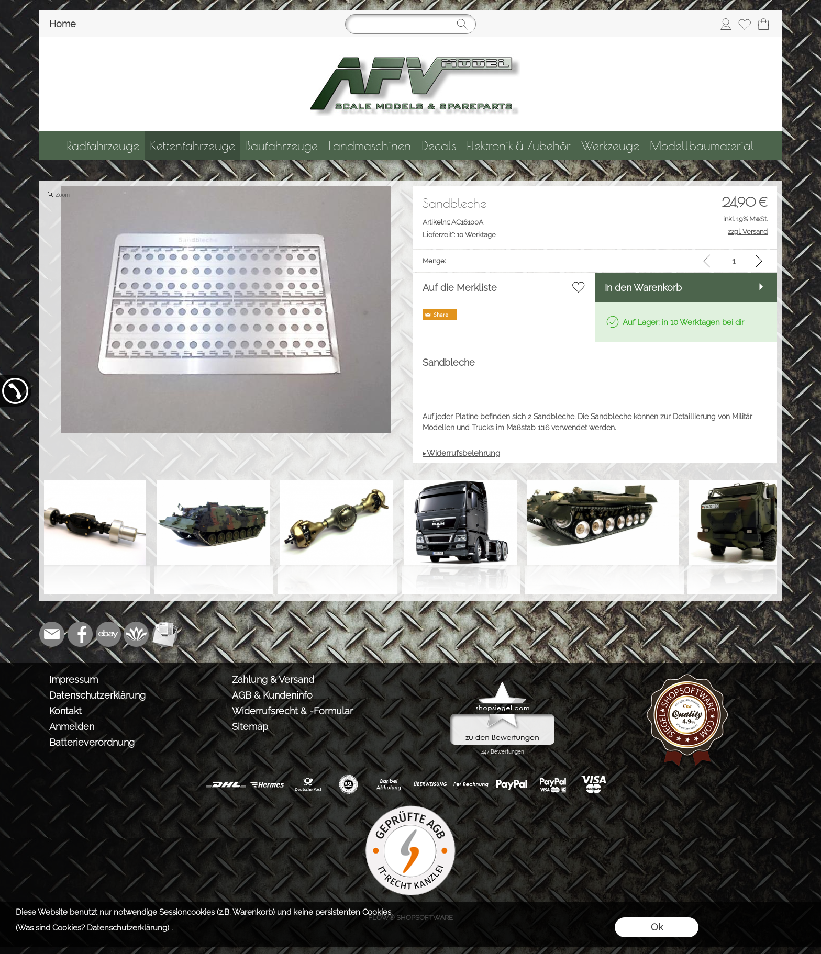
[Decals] (438, 145)
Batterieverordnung (92, 742)
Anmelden (71, 726)
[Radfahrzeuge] (103, 145)
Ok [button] (657, 927)
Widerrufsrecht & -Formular (292, 710)
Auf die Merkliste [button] (460, 287)
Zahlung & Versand (273, 679)
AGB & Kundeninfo (272, 695)
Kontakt (65, 710)
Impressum (73, 679)
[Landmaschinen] (369, 145)
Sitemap (250, 726)
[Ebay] (108, 634)
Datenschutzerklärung (97, 695)
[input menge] (733, 261)
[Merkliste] (744, 24)
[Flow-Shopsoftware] (137, 634)
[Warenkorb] (763, 24)
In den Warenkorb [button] (643, 287)
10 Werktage (459, 235)
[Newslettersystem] (165, 634)
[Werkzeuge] (610, 145)
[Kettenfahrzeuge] (192, 145)
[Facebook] (80, 634)
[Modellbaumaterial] (702, 145)
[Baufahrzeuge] (281, 145)
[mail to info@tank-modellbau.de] (52, 634)
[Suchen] (410, 24)
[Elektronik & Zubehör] (518, 145)
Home (62, 23)
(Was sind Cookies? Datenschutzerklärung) (92, 928)
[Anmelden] (726, 24)
